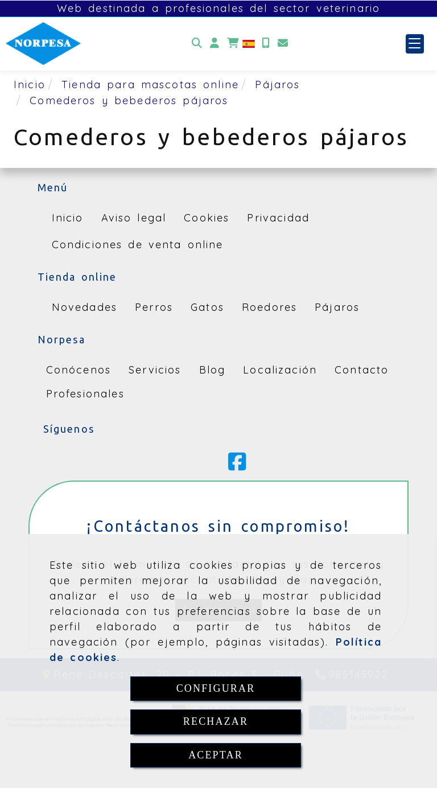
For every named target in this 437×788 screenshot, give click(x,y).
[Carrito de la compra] (232, 43)
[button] (214, 43)
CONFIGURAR (215, 688)
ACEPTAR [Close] (215, 755)
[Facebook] (237, 465)
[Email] (283, 43)
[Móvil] (266, 43)
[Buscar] (197, 43)
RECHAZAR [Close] (215, 721)
